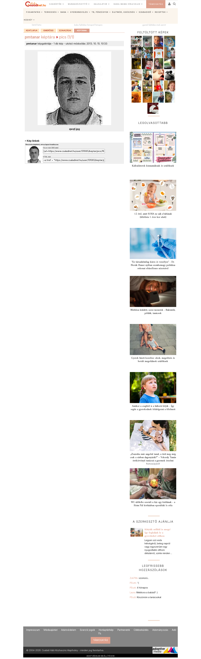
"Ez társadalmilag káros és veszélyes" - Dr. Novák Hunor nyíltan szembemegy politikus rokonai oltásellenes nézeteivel (153, 265)
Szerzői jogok (87, 629)
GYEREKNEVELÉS (79, 12)
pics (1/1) (66, 37)
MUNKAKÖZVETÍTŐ (77, 4)
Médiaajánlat (50, 629)
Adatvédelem (68, 629)
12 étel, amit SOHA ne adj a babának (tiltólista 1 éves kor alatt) (153, 215)
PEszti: (134, 582)
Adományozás (160, 629)
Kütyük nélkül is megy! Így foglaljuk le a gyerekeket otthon (157, 532)
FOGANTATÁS (33, 12)
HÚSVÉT (28, 20)
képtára (40, 37)
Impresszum (33, 629)
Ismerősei (48, 30)
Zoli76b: (139, 578)
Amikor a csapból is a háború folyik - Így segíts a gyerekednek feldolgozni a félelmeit (153, 408)
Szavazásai (65, 30)
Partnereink (123, 629)
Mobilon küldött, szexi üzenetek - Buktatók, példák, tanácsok (153, 311)
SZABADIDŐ (145, 12)
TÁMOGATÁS (156, 4)
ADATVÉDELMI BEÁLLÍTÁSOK (100, 656)
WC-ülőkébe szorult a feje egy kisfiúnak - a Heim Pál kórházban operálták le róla (153, 504)
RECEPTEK (160, 12)
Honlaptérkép (106, 629)
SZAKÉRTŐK (55, 4)
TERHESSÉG (50, 12)
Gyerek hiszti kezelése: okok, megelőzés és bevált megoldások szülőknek (153, 360)
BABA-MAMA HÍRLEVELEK (127, 4)
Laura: (144, 592)
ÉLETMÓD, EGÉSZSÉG (123, 12)
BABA (63, 12)
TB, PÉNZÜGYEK (100, 12)
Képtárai (82, 30)
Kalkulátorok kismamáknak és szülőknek (153, 166)
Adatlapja (31, 30)
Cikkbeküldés (141, 629)
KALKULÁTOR (100, 4)
